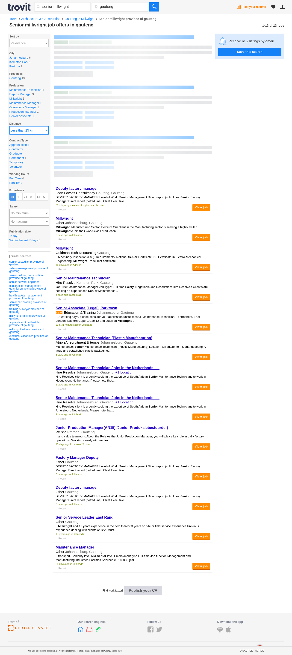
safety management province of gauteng (28, 270)
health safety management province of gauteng (25, 297)
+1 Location (124, 372)
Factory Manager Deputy (77, 458)
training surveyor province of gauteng (26, 310)
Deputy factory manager (77, 188)
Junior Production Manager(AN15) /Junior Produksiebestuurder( (112, 428)
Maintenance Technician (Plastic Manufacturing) (104, 338)
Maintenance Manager (75, 547)
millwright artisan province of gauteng (26, 330)
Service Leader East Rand (85, 517)
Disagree (246, 650)
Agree (259, 650)
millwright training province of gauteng (27, 317)
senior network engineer (24, 282)
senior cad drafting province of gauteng (28, 303)
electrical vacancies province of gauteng (28, 337)
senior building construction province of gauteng (26, 276)
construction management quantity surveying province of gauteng (27, 288)
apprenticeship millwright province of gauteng (24, 324)
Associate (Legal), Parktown (86, 308)
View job (201, 207)
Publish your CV (143, 590)
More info (117, 650)
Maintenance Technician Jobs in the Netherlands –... (107, 368)
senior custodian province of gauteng (26, 263)
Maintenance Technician (83, 278)
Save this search (250, 52)
